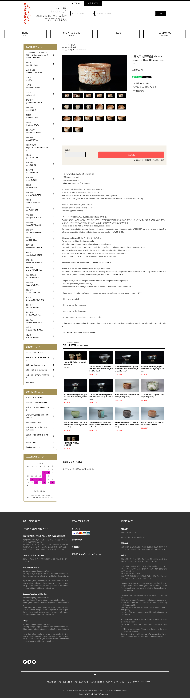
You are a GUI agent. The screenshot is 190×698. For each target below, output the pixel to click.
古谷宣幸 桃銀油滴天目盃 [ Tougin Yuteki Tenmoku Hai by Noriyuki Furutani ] (101, 397)
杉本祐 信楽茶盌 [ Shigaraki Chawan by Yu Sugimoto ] (152, 396)
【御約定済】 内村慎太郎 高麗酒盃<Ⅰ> (71, 444)
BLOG (118, 34)
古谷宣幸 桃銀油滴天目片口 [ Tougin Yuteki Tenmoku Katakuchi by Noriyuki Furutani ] (126, 369)
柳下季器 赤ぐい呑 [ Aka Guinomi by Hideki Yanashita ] (152, 424)
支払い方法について (54, 682)
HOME (25, 34)
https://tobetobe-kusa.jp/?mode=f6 (98, 262)
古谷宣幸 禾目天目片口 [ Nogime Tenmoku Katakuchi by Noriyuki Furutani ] (152, 369)
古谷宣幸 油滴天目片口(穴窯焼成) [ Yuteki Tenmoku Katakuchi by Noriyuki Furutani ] (101, 369)
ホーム (64, 47)
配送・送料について (70, 682)
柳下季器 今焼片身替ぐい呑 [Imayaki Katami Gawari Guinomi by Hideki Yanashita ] (100, 425)
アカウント (78, 3)
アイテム (92, 3)
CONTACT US (164, 34)
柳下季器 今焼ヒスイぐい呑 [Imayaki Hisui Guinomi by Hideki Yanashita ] (75, 425)
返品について (138, 160)
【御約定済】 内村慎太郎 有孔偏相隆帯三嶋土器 (75, 363)
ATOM (147, 682)
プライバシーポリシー (118, 682)
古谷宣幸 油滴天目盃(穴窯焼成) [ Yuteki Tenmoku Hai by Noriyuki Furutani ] (75, 397)
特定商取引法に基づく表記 (154, 160)
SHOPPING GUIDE (71, 34)
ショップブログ (133, 682)
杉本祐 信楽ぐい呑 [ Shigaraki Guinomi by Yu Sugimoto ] (127, 396)
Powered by (95, 694)
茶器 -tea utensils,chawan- (78, 50)
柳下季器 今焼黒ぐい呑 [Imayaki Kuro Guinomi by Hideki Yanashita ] (127, 425)
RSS (142, 682)
